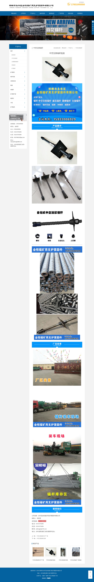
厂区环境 (61, 13)
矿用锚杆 (13, 68)
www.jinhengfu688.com (16, 141)
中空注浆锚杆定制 (41, 538)
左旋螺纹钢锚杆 (15, 61)
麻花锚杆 (13, 54)
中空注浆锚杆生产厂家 (42, 536)
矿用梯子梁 (18, 94)
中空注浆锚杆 (14, 58)
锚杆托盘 (18, 77)
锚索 (18, 85)
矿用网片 (18, 72)
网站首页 (13, 13)
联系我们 (80, 13)
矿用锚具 (18, 107)
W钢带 (18, 90)
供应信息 (70, 13)
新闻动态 (51, 13)
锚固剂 (18, 98)
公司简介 (23, 13)
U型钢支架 (18, 81)
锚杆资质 (42, 13)
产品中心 (32, 13)
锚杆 (18, 51)
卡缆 (18, 103)
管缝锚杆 (13, 65)
